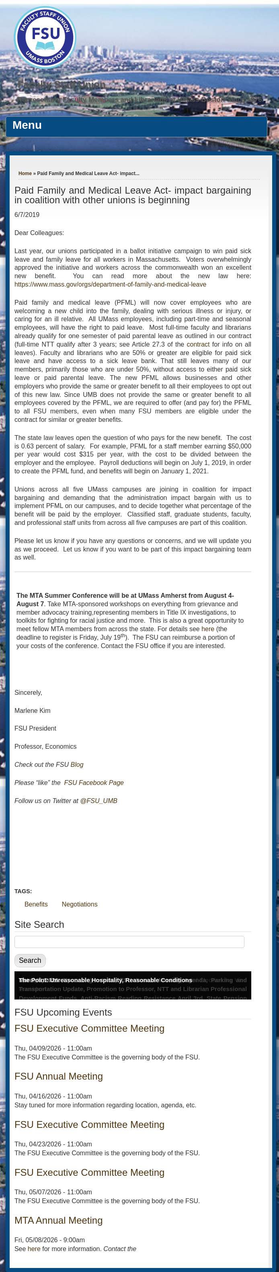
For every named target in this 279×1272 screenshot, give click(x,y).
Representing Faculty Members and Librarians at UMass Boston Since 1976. (140, 99)
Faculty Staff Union (62, 84)
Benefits (36, 904)
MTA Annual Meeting (58, 1220)
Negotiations (80, 904)
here (207, 629)
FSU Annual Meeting (58, 1076)
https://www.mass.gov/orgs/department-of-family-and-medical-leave (110, 284)
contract (198, 344)
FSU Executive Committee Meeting (89, 1028)
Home (25, 173)
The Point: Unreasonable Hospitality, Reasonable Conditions (105, 980)
